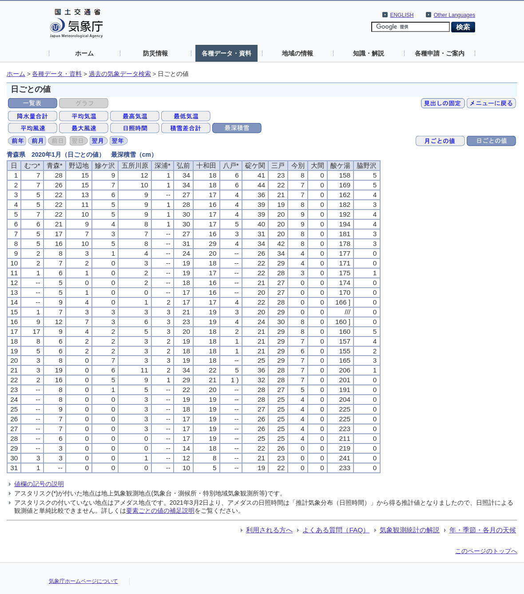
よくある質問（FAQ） (335, 530)
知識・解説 (368, 53)
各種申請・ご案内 (439, 53)
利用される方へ (269, 530)
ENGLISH (402, 15)
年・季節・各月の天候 (482, 530)
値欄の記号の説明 (39, 483)
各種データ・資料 (226, 53)
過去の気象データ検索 (120, 74)
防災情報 (155, 53)
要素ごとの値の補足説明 (160, 510)
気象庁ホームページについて (83, 581)
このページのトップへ (486, 550)
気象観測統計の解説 (410, 530)
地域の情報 (297, 53)
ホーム (84, 53)
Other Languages (454, 15)
